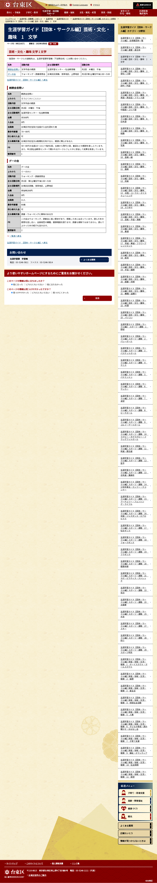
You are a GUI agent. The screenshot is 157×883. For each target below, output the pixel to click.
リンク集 (75, 863)
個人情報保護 (57, 863)
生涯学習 (49, 18)
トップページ (10, 18)
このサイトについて (34, 863)
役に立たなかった (55, 284)
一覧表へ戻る (15, 235)
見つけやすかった (21, 292)
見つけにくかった (61, 292)
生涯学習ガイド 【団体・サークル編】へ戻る (27, 79)
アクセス (96, 5)
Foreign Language (80, 5)
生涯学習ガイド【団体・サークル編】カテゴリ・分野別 (94, 18)
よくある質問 (89, 259)
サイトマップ (11, 863)
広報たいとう (126, 833)
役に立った (18, 284)
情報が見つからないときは (133, 840)
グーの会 (12, 74)
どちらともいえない (35, 284)
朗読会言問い (14, 69)
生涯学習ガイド (63, 18)
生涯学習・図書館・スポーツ (31, 18)
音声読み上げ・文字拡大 (57, 5)
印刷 (54, 44)
